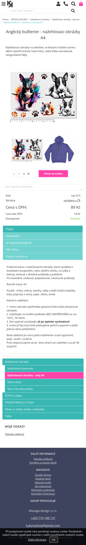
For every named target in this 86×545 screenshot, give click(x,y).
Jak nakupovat (43, 486)
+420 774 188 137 (43, 518)
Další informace (37, 539)
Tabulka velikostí (14, 434)
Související (13, 236)
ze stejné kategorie (18, 243)
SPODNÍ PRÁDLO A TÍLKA (19, 402)
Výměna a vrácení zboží (43, 462)
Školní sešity (14, 382)
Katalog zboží (43, 478)
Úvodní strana (43, 475)
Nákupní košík (43, 482)
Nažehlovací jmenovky (20, 368)
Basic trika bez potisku (20, 389)
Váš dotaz (12, 249)
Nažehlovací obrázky (17, 361)
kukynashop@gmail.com (43, 525)
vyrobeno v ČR (72, 200)
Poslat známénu (17, 256)
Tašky (8, 416)
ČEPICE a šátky (13, 395)
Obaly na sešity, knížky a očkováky (24, 409)
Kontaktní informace (43, 493)
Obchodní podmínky (43, 490)
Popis (9, 229)
